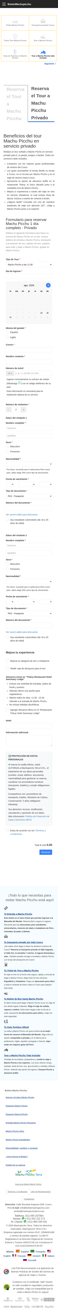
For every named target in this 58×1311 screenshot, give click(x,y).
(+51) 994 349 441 (37, 1221)
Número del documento (19, 503)
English (7, 1256)
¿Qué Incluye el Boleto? (17, 1156)
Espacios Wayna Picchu (17, 1114)
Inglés (11, 337)
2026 (31, 285)
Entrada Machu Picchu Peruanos (21, 1123)
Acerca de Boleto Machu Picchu (28, 1184)
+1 (10, 373)
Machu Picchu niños (15, 1131)
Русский (32, 1260)
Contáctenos (29, 1199)
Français (21, 1256)
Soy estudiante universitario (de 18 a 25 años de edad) (27, 522)
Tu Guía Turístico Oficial (16, 1027)
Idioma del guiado (16, 328)
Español (12, 332)
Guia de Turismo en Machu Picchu (15, 54)
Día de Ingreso (14, 271)
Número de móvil (15, 368)
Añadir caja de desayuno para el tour (26, 668)
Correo (10, 344)
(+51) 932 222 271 (35, 1218)
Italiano (50, 1256)
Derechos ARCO (24, 820)
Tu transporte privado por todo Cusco (23, 942)
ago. (26, 285)
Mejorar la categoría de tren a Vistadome (27, 661)
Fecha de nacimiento (17, 479)
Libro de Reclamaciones (41, 1192)
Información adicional (17, 732)
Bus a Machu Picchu (43, 38)
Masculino (13, 446)
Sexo (9, 442)
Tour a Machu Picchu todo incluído (43, 54)
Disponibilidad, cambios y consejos (22, 1148)
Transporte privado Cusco (43, 22)
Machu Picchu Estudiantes (18, 1139)
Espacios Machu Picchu (17, 1106)
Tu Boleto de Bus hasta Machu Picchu (23, 999)
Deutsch (37, 1256)
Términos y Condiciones (18, 1192)
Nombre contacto (16, 356)
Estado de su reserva (15, 1165)
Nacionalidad (13, 459)
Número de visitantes (18, 404)
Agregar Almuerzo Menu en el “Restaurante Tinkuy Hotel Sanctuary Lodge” (29, 712)
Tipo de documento (17, 491)
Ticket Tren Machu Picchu (15, 38)
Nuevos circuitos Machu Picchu (20, 1097)
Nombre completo (16, 423)
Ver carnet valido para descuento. (22, 514)
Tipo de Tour (13, 259)
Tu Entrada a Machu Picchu (18, 914)
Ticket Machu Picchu (15, 22)
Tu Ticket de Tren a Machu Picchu (21, 970)
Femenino (13, 451)
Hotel (8, 720)
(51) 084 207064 (34, 1215)
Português (41, 1251)
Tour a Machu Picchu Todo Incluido (22, 1055)
